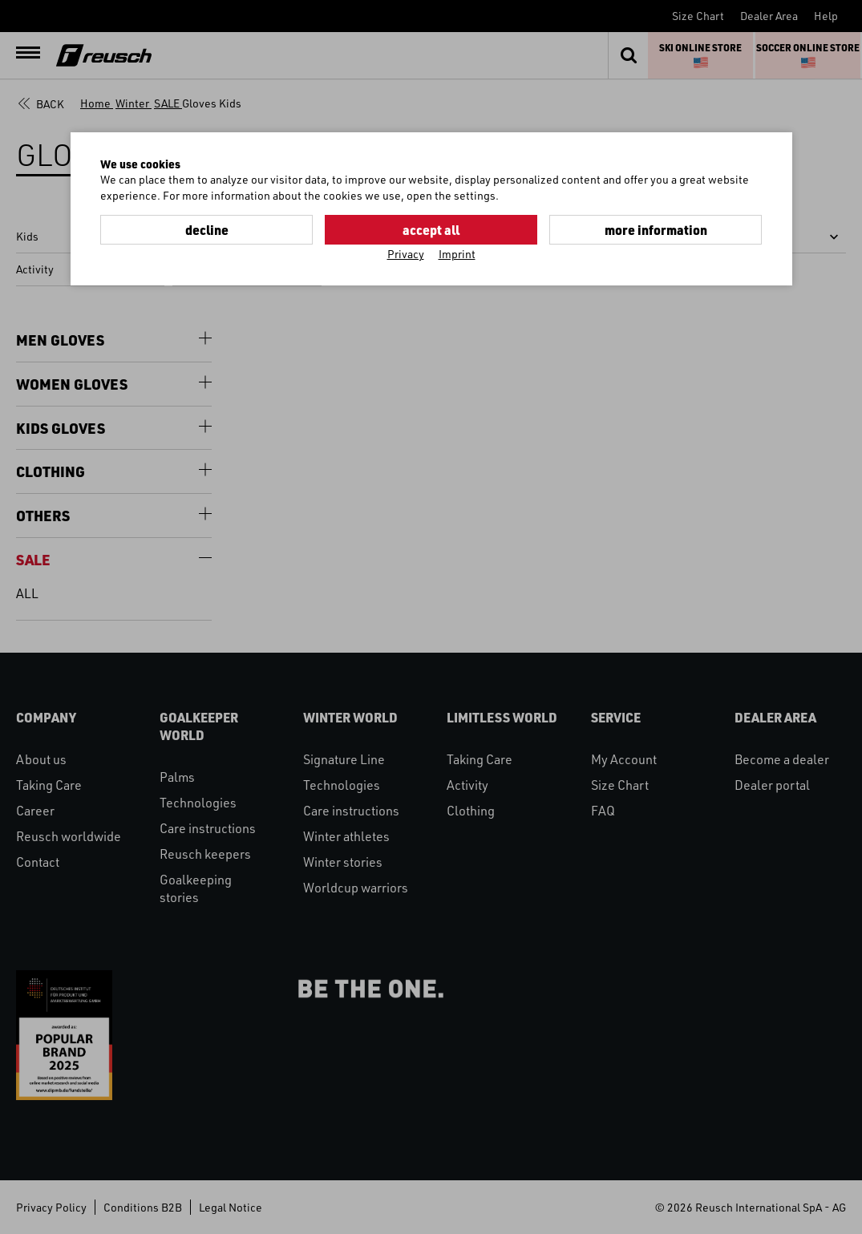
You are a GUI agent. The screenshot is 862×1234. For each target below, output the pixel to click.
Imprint (457, 254)
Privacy (405, 254)
